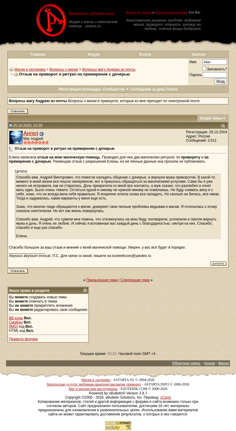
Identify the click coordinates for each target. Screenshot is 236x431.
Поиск (172, 89)
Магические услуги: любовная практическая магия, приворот (94, 384)
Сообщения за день (147, 89)
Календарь (92, 89)
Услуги (145, 54)
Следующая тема (135, 280)
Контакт (199, 54)
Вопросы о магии (64, 69)
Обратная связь (186, 363)
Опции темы (211, 118)
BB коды (16, 318)
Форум (94, 54)
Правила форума (23, 339)
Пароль (195, 75)
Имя (192, 62)
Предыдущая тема (102, 280)
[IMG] (13, 326)
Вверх (223, 363)
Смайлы (16, 322)
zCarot (165, 397)
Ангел (30, 133)
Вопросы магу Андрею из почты (108, 69)
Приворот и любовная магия (92, 13)
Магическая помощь (171, 12)
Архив (209, 363)
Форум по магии (139, 12)
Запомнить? (214, 69)
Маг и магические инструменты (92, 389)
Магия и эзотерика (29, 69)
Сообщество (116, 89)
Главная (38, 54)
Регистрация (70, 89)
